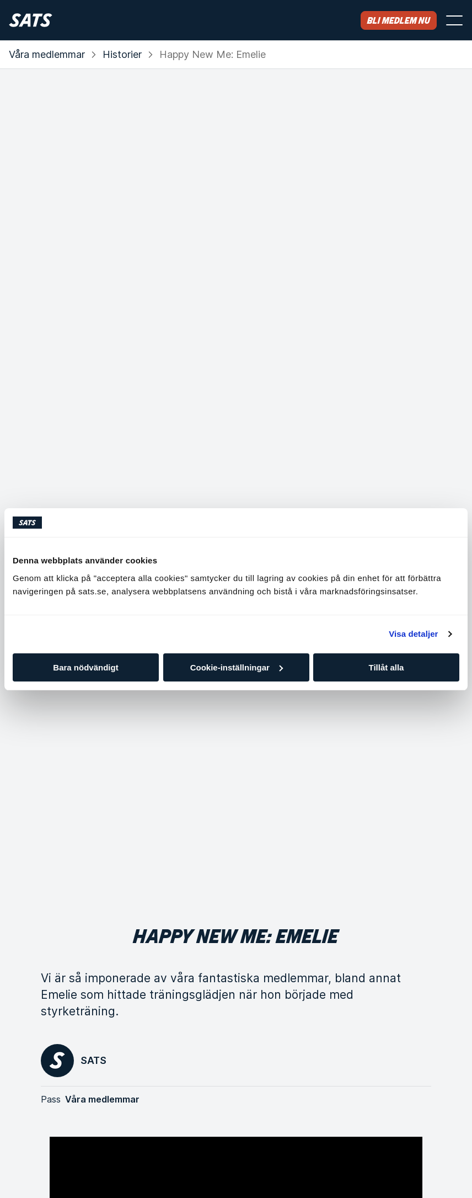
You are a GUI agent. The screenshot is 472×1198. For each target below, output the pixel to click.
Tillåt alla (386, 667)
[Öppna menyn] (454, 20)
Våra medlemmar (47, 54)
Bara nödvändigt (85, 667)
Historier (122, 54)
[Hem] (30, 20)
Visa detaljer (413, 633)
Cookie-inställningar (236, 667)
